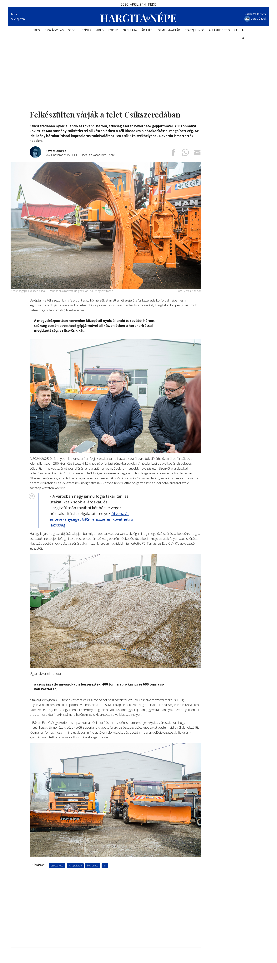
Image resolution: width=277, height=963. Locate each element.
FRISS (36, 30)
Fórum (113, 30)
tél (104, 865)
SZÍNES (86, 30)
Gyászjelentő (194, 30)
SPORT (72, 30)
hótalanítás (92, 865)
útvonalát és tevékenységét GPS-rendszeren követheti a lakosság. (91, 519)
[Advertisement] (138, 71)
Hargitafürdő (75, 865)
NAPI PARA (130, 30)
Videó (100, 30)
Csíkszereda (57, 865)
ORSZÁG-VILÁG (54, 30)
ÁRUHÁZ (146, 30)
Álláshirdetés (219, 30)
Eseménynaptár (168, 30)
